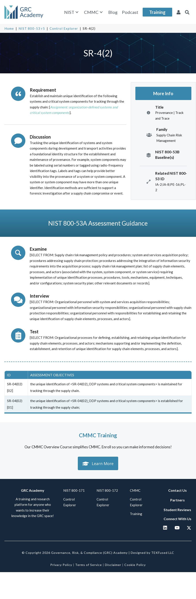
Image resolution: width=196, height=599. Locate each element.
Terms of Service (88, 565)
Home (9, 28)
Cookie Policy (135, 565)
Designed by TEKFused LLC (152, 552)
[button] (77, 12)
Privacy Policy (61, 565)
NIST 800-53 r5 (32, 28)
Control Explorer (64, 28)
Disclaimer (113, 565)
